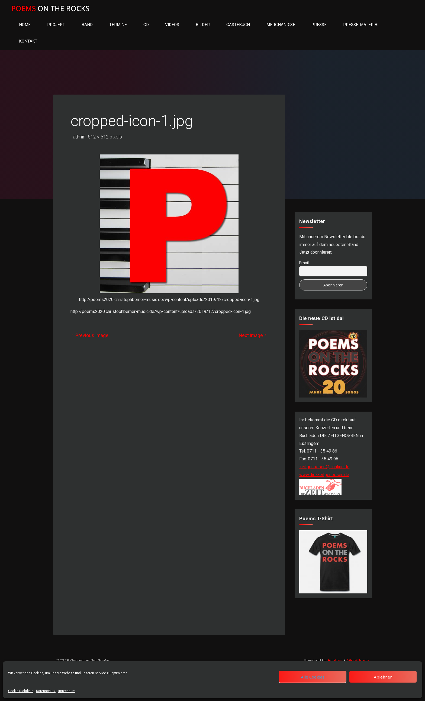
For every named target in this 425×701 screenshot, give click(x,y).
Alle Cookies (312, 677)
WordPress (358, 660)
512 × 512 (99, 137)
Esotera (334, 660)
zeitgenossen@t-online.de (324, 466)
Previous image (89, 335)
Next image (253, 335)
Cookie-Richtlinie (20, 691)
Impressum (66, 691)
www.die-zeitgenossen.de (324, 474)
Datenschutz (46, 691)
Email (304, 263)
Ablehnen (383, 677)
